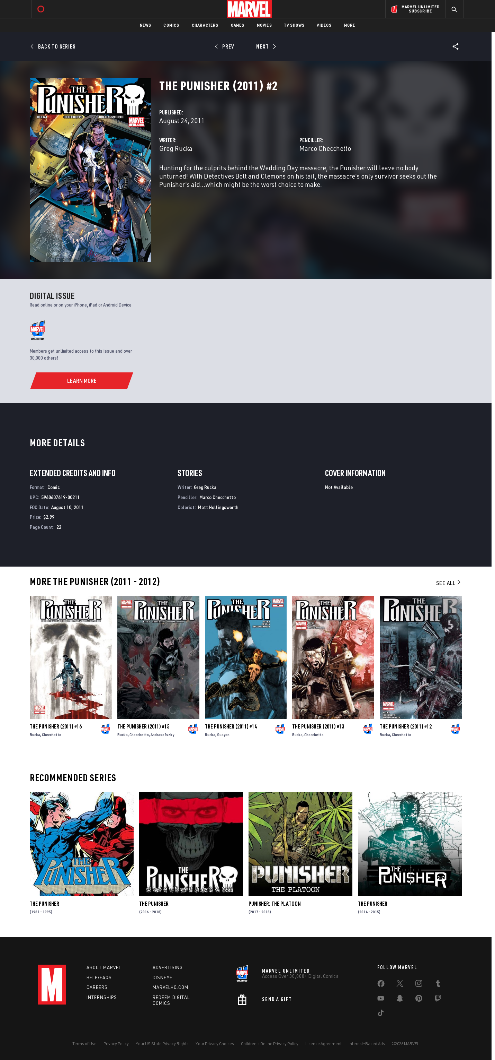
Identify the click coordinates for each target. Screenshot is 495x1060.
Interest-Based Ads (367, 1043)
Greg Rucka (175, 148)
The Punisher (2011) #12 (406, 726)
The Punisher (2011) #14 (231, 726)
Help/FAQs (99, 977)
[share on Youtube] (380, 999)
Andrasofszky (162, 734)
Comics (171, 25)
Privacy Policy (116, 1043)
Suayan (223, 734)
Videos (324, 25)
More (350, 25)
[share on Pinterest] (418, 999)
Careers (97, 987)
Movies (264, 25)
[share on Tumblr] (437, 984)
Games (237, 25)
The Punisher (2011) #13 (318, 726)
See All (449, 582)
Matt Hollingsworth (218, 507)
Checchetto (51, 734)
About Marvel (104, 967)
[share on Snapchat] (399, 999)
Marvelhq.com (170, 987)
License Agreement (323, 1043)
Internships (102, 997)
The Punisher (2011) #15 (143, 726)
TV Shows (294, 25)
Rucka (35, 734)
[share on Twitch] (437, 999)
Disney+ (162, 977)
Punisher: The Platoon (275, 903)
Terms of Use (84, 1043)
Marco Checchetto (325, 148)
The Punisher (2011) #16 (56, 726)
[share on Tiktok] (380, 1014)
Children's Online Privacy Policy (269, 1043)
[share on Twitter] (399, 984)
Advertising (168, 967)
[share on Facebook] (381, 985)
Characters (205, 25)
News (145, 25)
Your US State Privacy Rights (162, 1043)
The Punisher (44, 903)
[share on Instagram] (418, 984)
